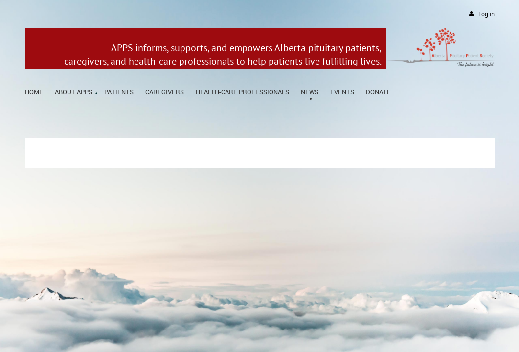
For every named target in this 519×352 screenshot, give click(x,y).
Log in (486, 14)
